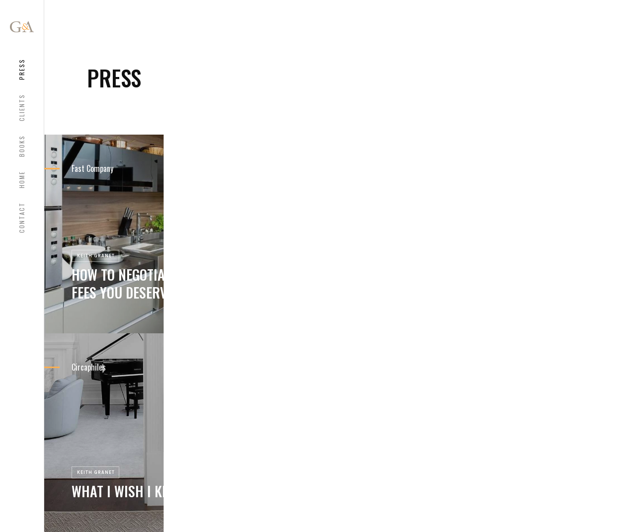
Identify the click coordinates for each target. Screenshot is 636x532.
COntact (21, 217)
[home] (22, 27)
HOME (21, 179)
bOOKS (21, 146)
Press (21, 69)
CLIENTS (21, 107)
